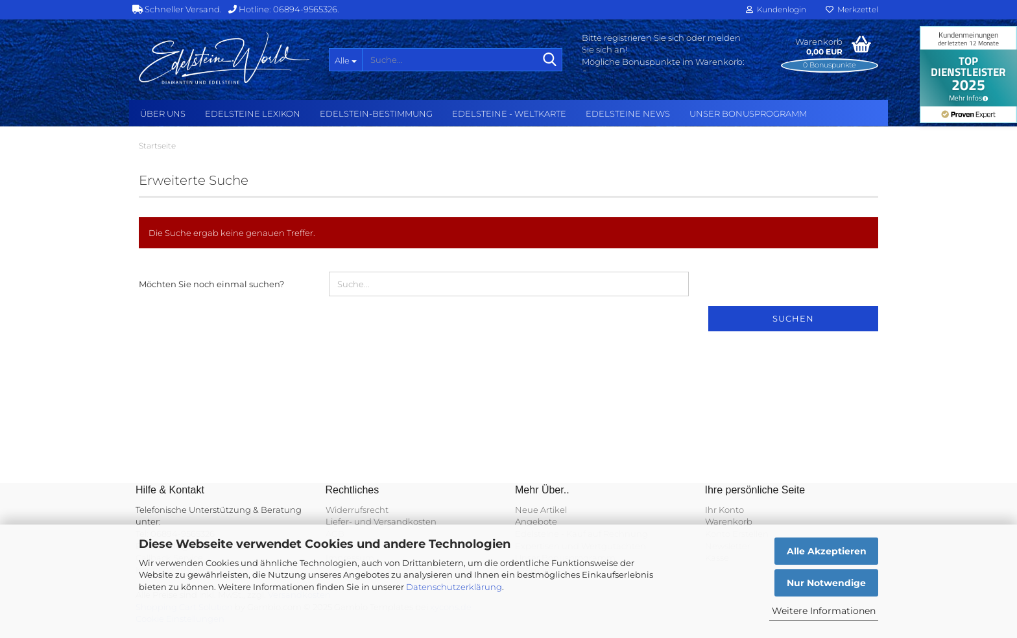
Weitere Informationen (824, 611)
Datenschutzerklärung (454, 587)
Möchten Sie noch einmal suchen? (211, 284)
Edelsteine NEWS (628, 113)
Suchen (793, 318)
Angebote (536, 521)
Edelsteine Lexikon (252, 113)
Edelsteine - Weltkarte (509, 113)
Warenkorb (728, 521)
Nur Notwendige (826, 583)
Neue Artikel (541, 509)
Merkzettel (852, 9)
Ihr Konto (724, 509)
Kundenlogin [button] (776, 9)
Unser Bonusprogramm (748, 113)
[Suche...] (345, 59)
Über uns (162, 113)
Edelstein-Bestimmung (376, 113)
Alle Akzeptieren (827, 551)
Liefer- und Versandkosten (381, 521)
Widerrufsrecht (357, 509)
